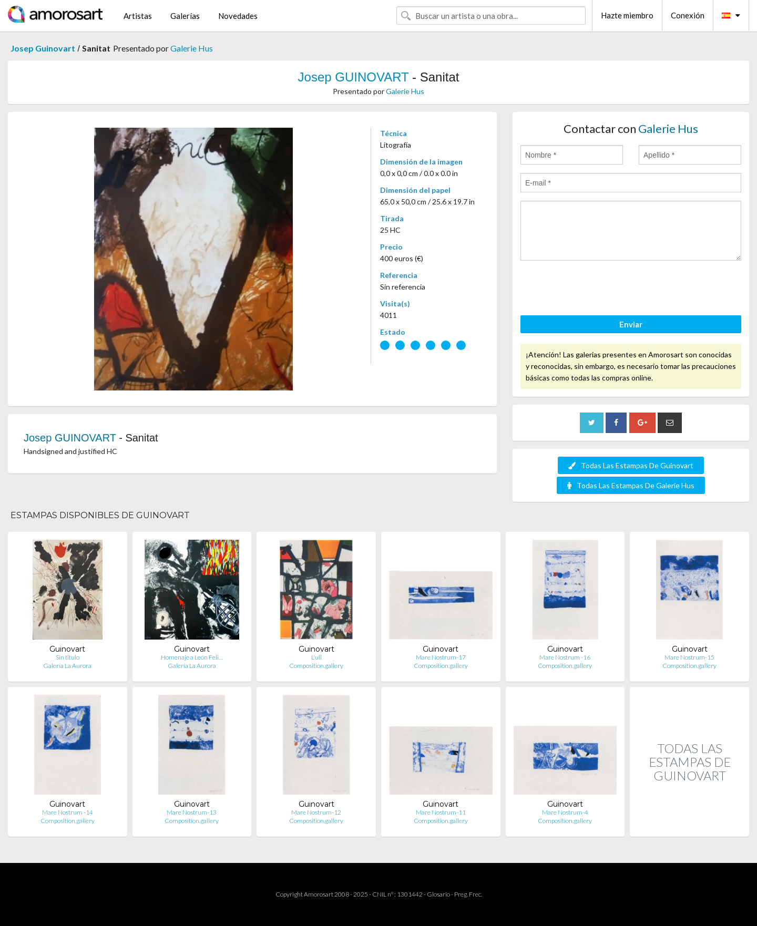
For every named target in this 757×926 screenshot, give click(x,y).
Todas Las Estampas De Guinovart (630, 465)
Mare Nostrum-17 (441, 657)
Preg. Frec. (468, 894)
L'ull (316, 657)
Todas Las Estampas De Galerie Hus (630, 485)
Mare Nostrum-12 (316, 812)
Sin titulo (67, 657)
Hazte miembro (627, 15)
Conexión (687, 15)
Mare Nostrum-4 (565, 812)
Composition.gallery (316, 666)
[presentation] (600, 289)
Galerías (185, 15)
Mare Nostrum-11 (441, 812)
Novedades (238, 15)
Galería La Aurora (67, 666)
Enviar (630, 324)
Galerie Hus (191, 48)
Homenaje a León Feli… (192, 657)
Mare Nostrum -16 (564, 657)
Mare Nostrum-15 (689, 657)
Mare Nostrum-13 (192, 812)
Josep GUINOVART (353, 77)
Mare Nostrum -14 (67, 812)
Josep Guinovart (43, 48)
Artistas (138, 15)
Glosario (438, 894)
